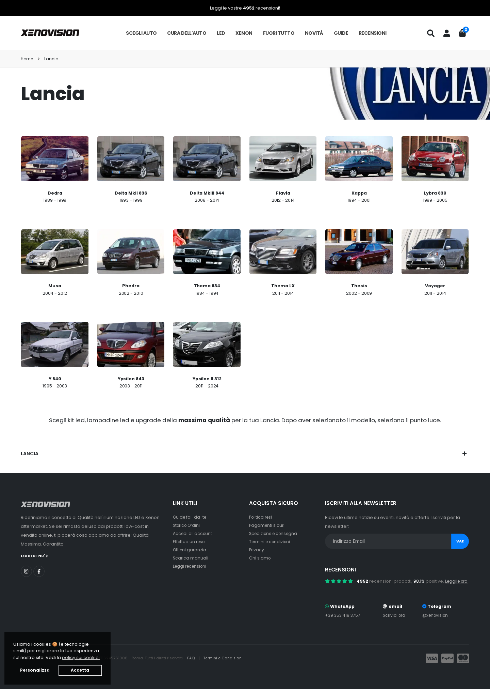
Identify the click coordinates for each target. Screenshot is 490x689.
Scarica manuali (191, 558)
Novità (314, 33)
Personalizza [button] (35, 670)
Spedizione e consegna (275, 533)
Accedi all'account (193, 533)
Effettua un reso (190, 542)
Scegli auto (141, 33)
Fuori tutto (279, 33)
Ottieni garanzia (190, 550)
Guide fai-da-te (190, 517)
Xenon (243, 33)
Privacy (257, 550)
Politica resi (261, 517)
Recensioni (373, 33)
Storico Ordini (188, 525)
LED (221, 33)
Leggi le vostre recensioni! (245, 8)
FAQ (191, 667)
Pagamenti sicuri (267, 525)
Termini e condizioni (271, 542)
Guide (341, 33)
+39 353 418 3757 (343, 624)
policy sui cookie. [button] (81, 657)
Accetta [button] (80, 670)
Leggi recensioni (191, 566)
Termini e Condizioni (223, 667)
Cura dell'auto (186, 33)
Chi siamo (260, 558)
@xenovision (436, 624)
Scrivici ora (394, 624)
